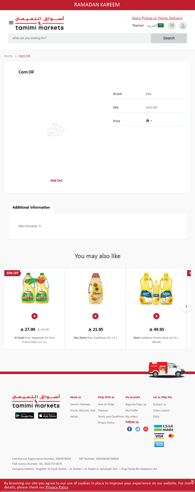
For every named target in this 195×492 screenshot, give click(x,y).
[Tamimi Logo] (39, 23)
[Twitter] (138, 429)
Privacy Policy (56, 487)
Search (169, 38)
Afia (148, 94)
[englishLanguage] (139, 25)
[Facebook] (129, 429)
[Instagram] (146, 429)
